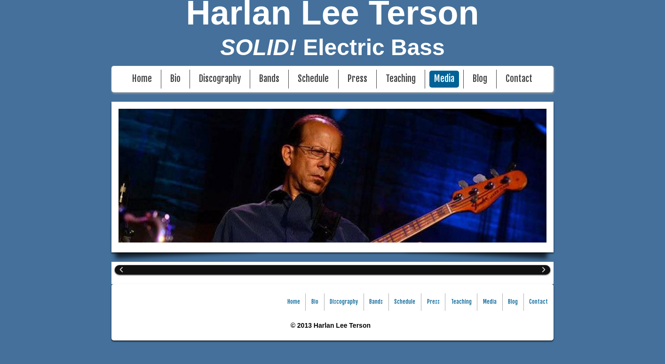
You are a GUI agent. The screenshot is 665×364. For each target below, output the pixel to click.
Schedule (313, 78)
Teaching (401, 78)
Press (357, 78)
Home (142, 78)
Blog (480, 78)
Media (444, 78)
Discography (220, 78)
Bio (175, 78)
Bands (269, 78)
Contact (519, 78)
